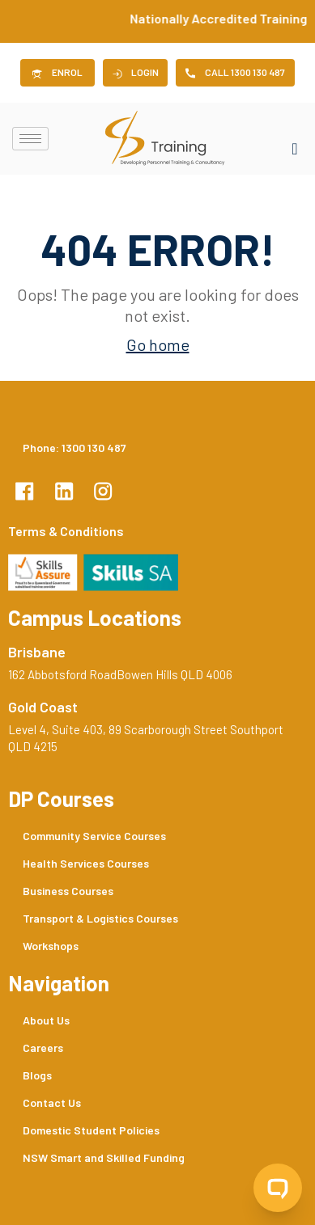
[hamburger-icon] (30, 138)
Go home (157, 344)
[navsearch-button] (295, 139)
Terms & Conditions (66, 531)
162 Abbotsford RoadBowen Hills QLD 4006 (120, 674)
